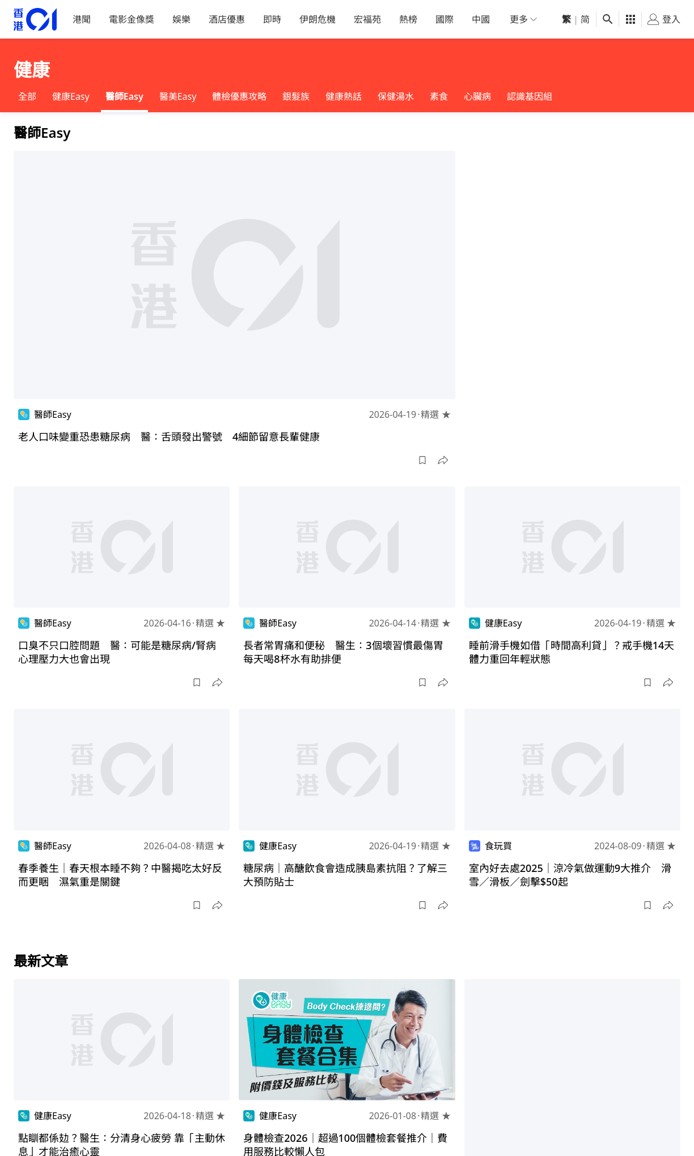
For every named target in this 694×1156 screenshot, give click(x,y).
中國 (481, 19)
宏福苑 (367, 19)
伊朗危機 (317, 19)
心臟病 (477, 96)
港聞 (82, 19)
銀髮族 (296, 96)
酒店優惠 (227, 19)
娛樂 (181, 19)
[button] (422, 460)
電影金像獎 (131, 19)
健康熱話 (343, 96)
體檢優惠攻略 (239, 96)
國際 (444, 19)
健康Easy (71, 96)
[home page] (35, 19)
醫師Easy (124, 96)
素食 (439, 96)
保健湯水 (396, 96)
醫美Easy (178, 96)
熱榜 (408, 19)
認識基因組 (529, 96)
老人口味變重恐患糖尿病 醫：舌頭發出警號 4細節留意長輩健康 (169, 436)
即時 (272, 19)
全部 (27, 96)
